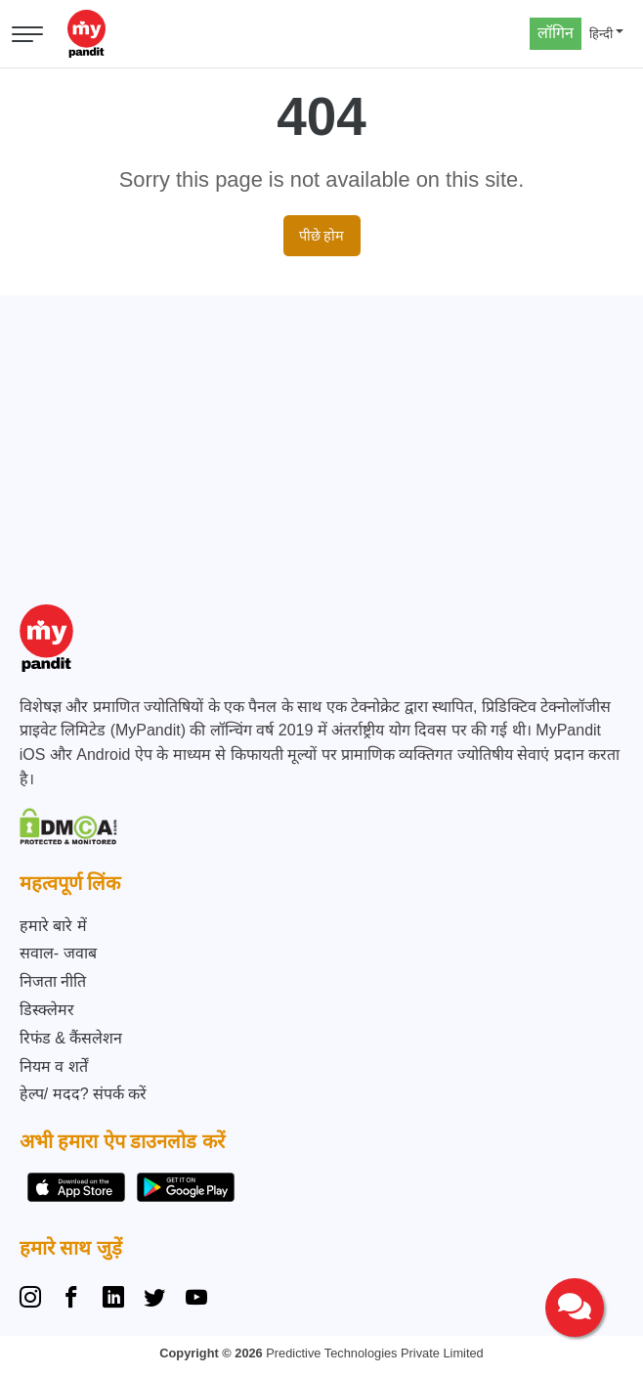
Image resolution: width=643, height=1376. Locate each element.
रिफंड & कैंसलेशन (71, 1038)
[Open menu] (27, 34)
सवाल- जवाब (58, 953)
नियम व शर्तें (54, 1066)
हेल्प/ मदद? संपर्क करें (84, 1094)
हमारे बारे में (53, 925)
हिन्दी (601, 33)
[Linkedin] (113, 1299)
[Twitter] (154, 1299)
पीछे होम (322, 236)
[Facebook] (71, 1299)
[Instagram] (34, 1299)
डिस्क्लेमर (47, 1009)
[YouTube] (196, 1299)
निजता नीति (53, 981)
